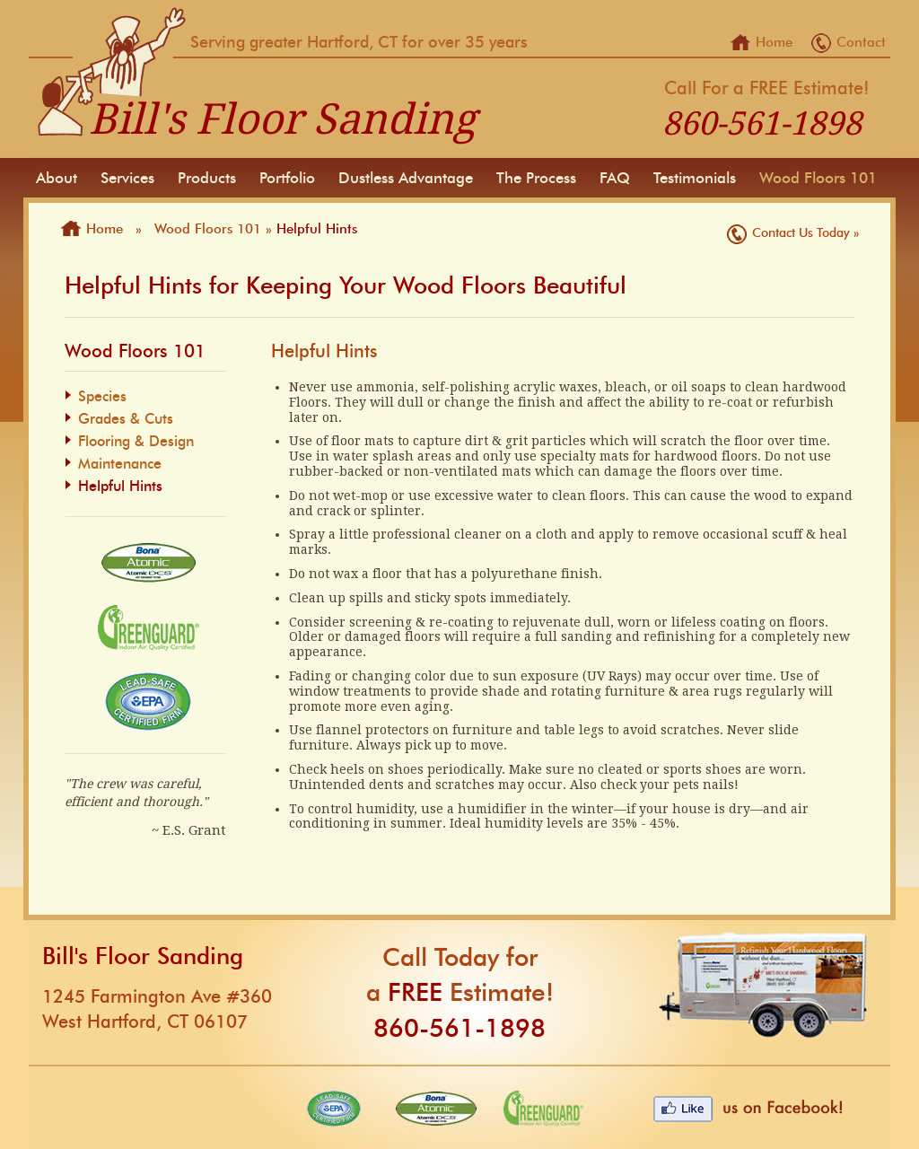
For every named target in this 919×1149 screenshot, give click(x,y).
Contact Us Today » (805, 232)
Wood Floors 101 (207, 229)
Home (774, 42)
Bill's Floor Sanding (282, 119)
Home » (118, 229)
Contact (861, 42)
